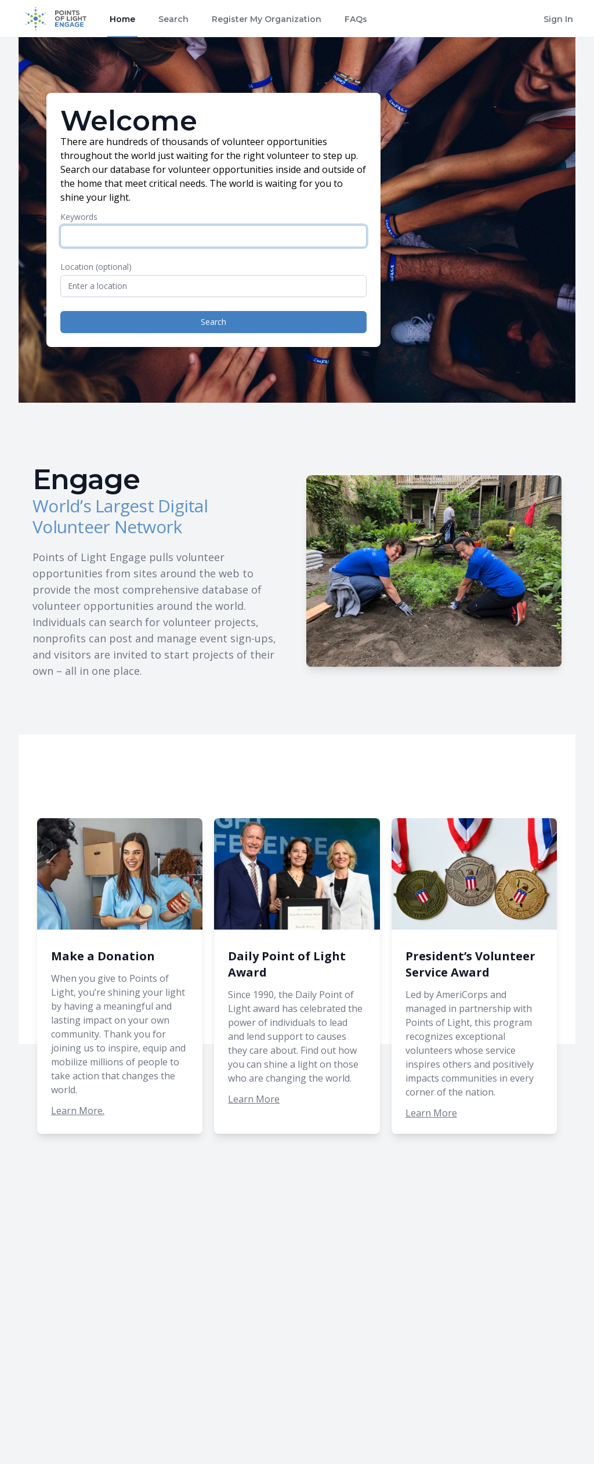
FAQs (356, 19)
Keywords (78, 216)
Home (122, 19)
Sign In (558, 19)
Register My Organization (266, 19)
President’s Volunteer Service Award (470, 964)
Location (96, 266)
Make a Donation (103, 956)
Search (173, 19)
